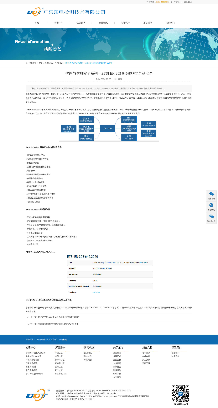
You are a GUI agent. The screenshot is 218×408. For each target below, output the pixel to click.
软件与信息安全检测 (34, 374)
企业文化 (117, 360)
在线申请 (146, 356)
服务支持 (147, 23)
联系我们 (170, 23)
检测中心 (58, 23)
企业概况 (117, 353)
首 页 (36, 23)
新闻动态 (103, 23)
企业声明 (117, 363)
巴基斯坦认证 (60, 374)
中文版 (177, 2)
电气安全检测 (31, 370)
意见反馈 (146, 360)
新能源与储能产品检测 (35, 353)
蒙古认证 (59, 370)
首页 (41, 63)
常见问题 (88, 360)
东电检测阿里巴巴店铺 (46, 340)
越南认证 (59, 367)
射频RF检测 (31, 367)
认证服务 (81, 23)
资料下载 (146, 363)
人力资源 (117, 377)
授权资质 (117, 370)
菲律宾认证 (60, 360)
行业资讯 (59, 63)
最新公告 (117, 367)
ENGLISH (188, 2)
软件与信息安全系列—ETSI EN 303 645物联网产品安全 (89, 63)
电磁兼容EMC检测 (33, 356)
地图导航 (175, 356)
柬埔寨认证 (60, 363)
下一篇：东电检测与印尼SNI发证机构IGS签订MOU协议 (54, 324)
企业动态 (88, 353)
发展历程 (117, 356)
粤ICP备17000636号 (86, 399)
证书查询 (146, 353)
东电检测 (63, 340)
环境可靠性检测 (32, 360)
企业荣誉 (117, 374)
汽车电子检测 (31, 363)
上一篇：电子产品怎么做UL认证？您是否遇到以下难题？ (55, 317)
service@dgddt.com (70, 396)
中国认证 (59, 353)
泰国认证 (59, 356)
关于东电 (125, 23)
